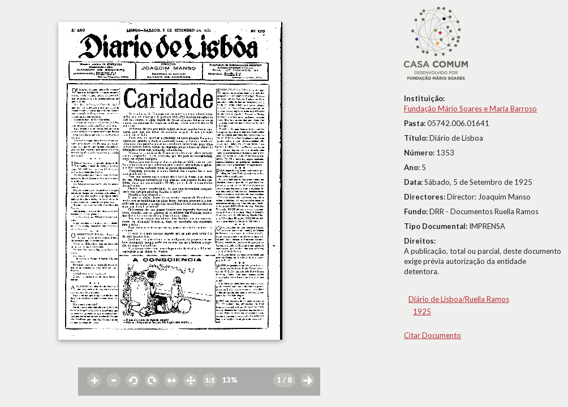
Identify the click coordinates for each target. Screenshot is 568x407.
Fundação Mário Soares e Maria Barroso (470, 108)
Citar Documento (432, 335)
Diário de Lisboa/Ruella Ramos (458, 299)
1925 (422, 311)
